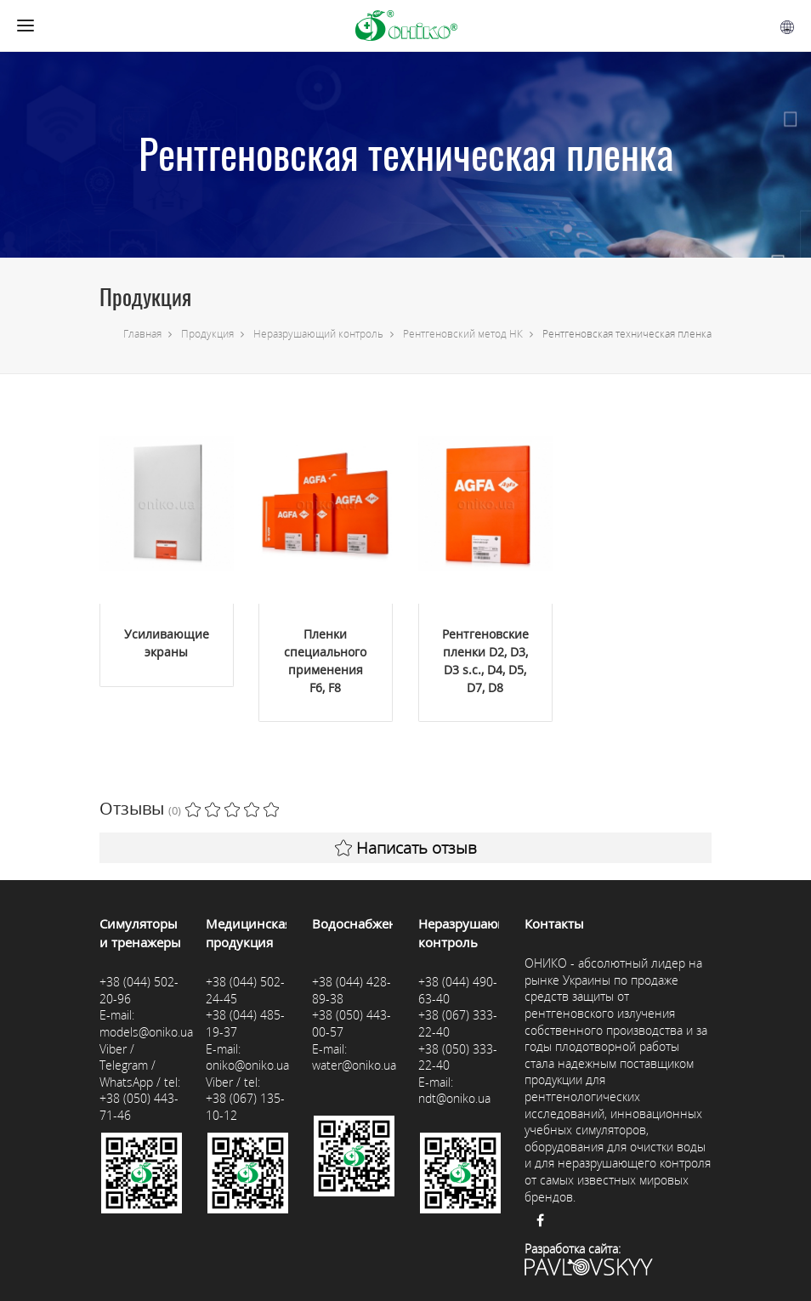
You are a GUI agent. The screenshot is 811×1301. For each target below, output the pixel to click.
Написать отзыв (406, 848)
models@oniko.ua (146, 1032)
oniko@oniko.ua (247, 1065)
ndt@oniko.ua (454, 1098)
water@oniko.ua (354, 1065)
